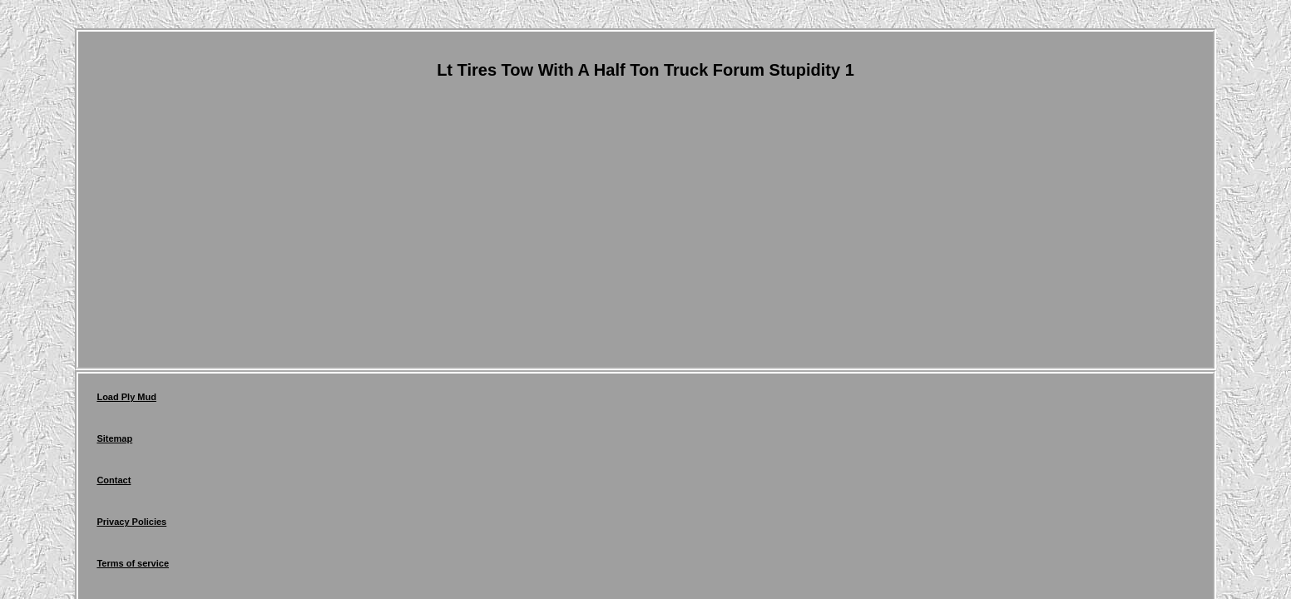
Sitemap (202, 401)
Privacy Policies (344, 401)
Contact (265, 401)
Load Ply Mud (126, 401)
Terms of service (443, 401)
